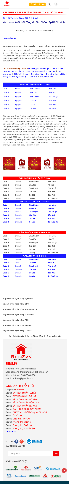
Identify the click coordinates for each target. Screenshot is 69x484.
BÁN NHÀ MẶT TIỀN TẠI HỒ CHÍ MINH (34, 201)
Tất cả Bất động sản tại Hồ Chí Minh (35, 84)
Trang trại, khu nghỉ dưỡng (14, 76)
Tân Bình (52, 100)
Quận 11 (18, 104)
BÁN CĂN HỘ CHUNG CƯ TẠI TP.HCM (34, 232)
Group (21, 392)
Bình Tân (33, 92)
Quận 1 (5, 88)
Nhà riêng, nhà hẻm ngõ (38, 68)
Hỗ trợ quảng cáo (53, 336)
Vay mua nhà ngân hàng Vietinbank (18, 314)
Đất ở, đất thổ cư (21, 74)
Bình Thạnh (34, 96)
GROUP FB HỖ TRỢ (20, 385)
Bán (4, 18)
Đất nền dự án (37, 74)
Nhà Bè (52, 92)
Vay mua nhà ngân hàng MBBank (17, 325)
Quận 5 (6, 104)
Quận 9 (18, 96)
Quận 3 (6, 96)
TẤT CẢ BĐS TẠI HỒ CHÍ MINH (34, 256)
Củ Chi (32, 104)
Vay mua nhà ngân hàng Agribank (18, 298)
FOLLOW (9, 441)
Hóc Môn (53, 88)
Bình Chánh (35, 88)
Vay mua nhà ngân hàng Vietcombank (20, 309)
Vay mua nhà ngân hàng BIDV (16, 304)
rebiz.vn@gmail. (20, 378)
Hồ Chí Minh (13, 18)
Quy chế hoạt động (35, 336)
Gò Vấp (33, 108)
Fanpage (15, 389)
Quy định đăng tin (16, 336)
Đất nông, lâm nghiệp (55, 74)
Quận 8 (18, 92)
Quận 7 (18, 88)
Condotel (33, 76)
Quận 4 (6, 100)
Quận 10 (18, 100)
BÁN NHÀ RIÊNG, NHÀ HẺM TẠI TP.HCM (34, 178)
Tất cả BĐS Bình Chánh (28, 18)
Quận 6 (6, 108)
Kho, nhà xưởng (47, 76)
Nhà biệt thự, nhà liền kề (13, 71)
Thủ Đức (52, 108)
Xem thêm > (11, 431)
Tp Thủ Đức (53, 198)
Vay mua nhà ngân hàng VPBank (17, 331)
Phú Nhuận (53, 96)
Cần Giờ (33, 100)
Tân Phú (52, 104)
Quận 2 (6, 92)
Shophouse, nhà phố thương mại (40, 71)
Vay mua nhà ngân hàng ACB (15, 320)
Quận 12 (18, 108)
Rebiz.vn (11, 363)
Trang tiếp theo (9, 38)
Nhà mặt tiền (57, 68)
